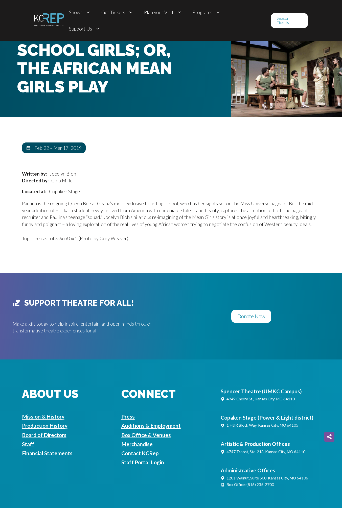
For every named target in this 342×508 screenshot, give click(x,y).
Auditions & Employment (151, 425)
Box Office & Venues (146, 435)
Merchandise (137, 444)
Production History (44, 425)
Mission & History (43, 416)
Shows (80, 12)
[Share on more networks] (329, 437)
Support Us (85, 28)
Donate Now (251, 316)
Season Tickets (283, 20)
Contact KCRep (140, 453)
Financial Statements (47, 453)
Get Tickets (117, 12)
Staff (28, 444)
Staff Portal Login (142, 462)
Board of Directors (44, 435)
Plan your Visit (163, 12)
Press (128, 416)
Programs (207, 12)
